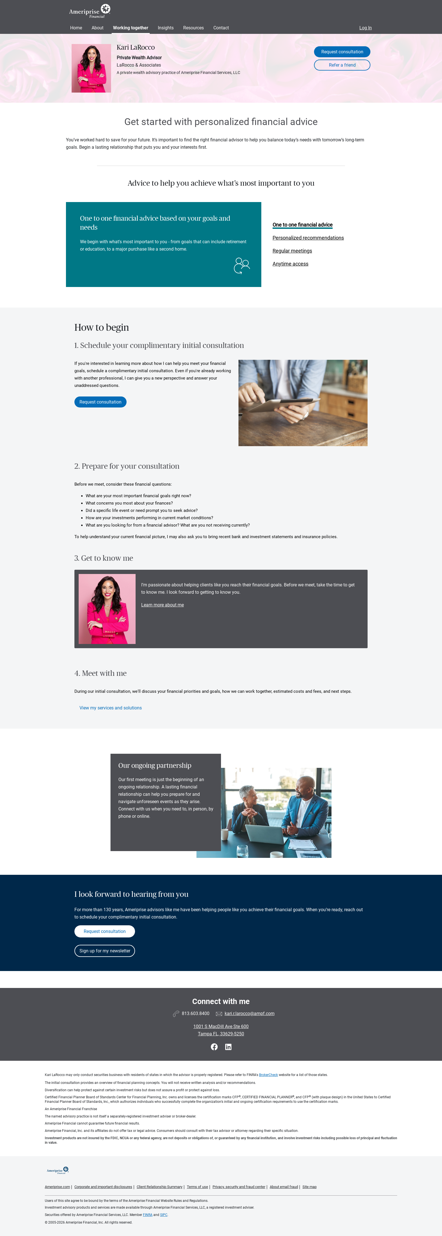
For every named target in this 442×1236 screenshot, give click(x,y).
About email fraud (284, 1187)
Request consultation (342, 51)
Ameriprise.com (57, 1187)
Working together (130, 27)
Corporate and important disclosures (103, 1187)
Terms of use (197, 1187)
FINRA (148, 1215)
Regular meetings (292, 251)
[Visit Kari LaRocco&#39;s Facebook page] (215, 1047)
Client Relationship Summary (159, 1187)
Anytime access (290, 264)
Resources (193, 27)
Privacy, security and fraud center (239, 1187)
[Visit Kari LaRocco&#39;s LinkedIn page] (228, 1047)
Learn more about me (162, 605)
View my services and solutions (110, 708)
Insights (166, 27)
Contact (221, 27)
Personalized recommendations (308, 238)
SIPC (163, 1215)
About (97, 27)
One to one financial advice (303, 225)
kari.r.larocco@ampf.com (250, 1013)
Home (76, 27)
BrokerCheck (268, 1075)
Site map (309, 1187)
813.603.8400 (195, 1013)
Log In (365, 27)
